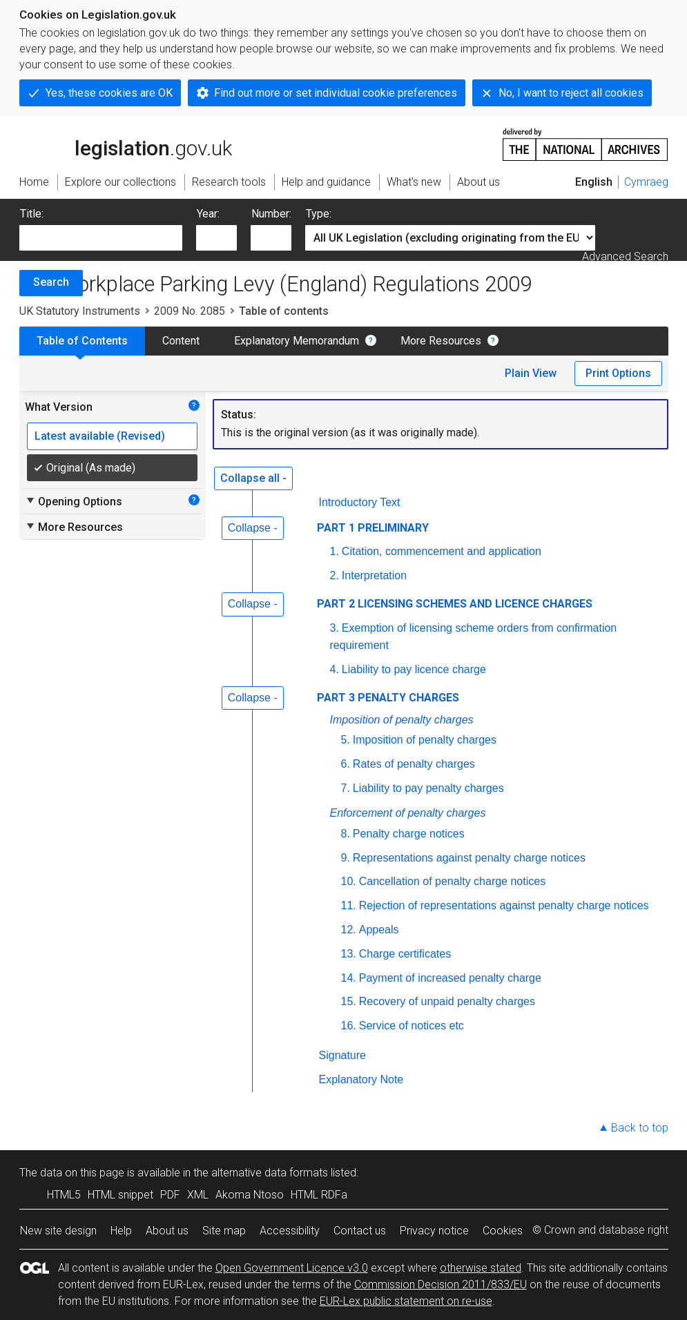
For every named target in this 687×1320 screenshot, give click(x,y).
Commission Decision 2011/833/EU (440, 1284)
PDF (170, 1194)
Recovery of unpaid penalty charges (447, 1001)
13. (348, 954)
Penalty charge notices (409, 833)
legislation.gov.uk (125, 144)
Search (51, 282)
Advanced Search (625, 256)
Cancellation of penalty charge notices (452, 881)
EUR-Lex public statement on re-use (406, 1301)
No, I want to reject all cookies (571, 92)
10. (348, 881)
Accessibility (290, 1230)
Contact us (359, 1230)
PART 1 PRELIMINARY (373, 527)
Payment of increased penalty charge (450, 978)
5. (345, 740)
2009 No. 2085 (189, 311)
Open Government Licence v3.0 (291, 1267)
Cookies (503, 1230)
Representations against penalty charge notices (469, 858)
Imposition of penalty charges (402, 720)
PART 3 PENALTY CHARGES (388, 697)
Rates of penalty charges (414, 764)
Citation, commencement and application (441, 551)
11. (348, 905)
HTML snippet (120, 1194)
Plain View (531, 373)
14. (348, 978)
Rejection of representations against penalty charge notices (504, 905)
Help (121, 1230)
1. (334, 551)
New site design (58, 1230)
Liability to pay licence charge (414, 669)
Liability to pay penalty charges (428, 788)
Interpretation (374, 575)
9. (345, 858)
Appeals (379, 929)
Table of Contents (82, 340)
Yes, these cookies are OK (109, 92)
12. (348, 929)
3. (334, 628)
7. (345, 788)
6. (345, 764)
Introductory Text (359, 502)
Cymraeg (646, 181)
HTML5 (64, 1194)
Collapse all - (253, 478)
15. (348, 1001)
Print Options (618, 373)
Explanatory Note (361, 1079)
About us (167, 1230)
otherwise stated (480, 1267)
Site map (224, 1230)
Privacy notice (434, 1230)
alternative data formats (269, 1172)
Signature (343, 1055)
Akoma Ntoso (249, 1194)
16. (348, 1025)
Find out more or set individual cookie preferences (335, 92)
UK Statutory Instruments (79, 311)
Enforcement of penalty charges (408, 813)
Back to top (639, 1127)
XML (198, 1194)
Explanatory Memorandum (296, 340)
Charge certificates (405, 954)
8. (345, 833)
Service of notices (413, 1025)
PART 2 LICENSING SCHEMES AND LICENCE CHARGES (454, 603)
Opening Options (73, 501)
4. (334, 669)
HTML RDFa (319, 1194)
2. (334, 575)
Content (181, 340)
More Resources (440, 340)
